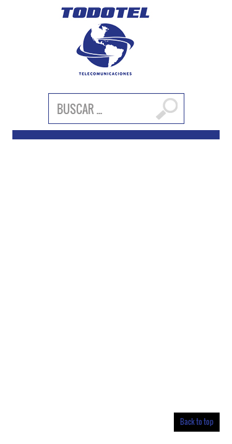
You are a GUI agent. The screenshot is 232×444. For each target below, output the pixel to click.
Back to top (196, 421)
